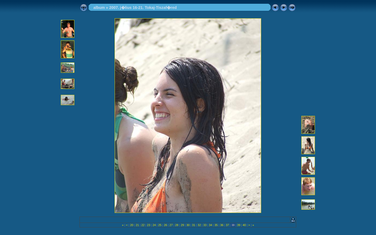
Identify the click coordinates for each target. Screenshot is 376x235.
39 (238, 225)
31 (193, 225)
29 (182, 225)
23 (148, 225)
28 (176, 225)
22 (143, 225)
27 (171, 225)
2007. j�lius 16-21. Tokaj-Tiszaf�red (143, 7)
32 (199, 225)
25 (159, 225)
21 (137, 225)
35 (216, 225)
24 (154, 225)
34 (210, 225)
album (99, 7)
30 (187, 225)
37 (227, 225)
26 (165, 225)
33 (204, 225)
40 (244, 225)
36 (221, 225)
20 (131, 225)
